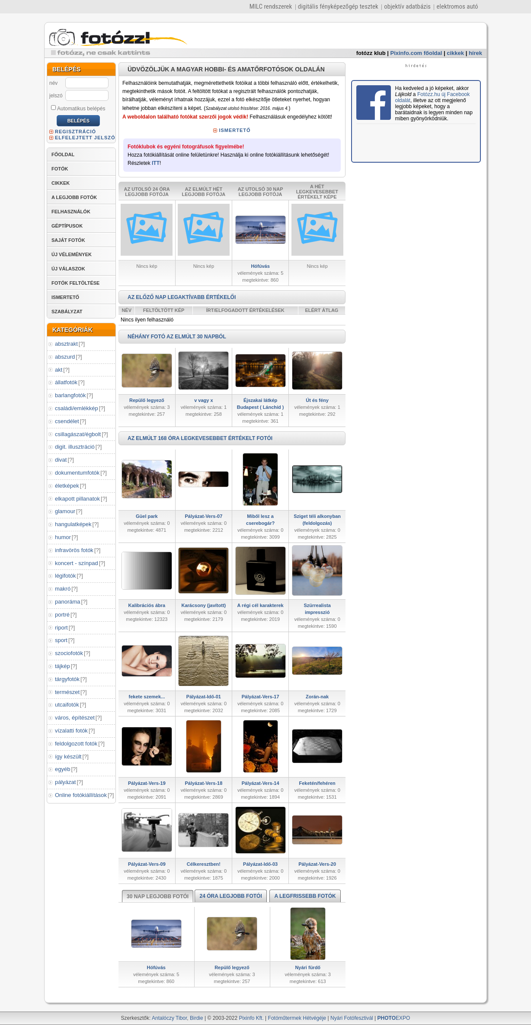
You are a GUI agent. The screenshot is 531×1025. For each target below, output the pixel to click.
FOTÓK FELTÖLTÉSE (75, 283)
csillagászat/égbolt (78, 434)
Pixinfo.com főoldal (416, 53)
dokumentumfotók (77, 472)
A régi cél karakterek (260, 605)
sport (61, 640)
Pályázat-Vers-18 (203, 783)
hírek (475, 53)
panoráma (67, 601)
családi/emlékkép (76, 408)
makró (62, 588)
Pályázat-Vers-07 (203, 516)
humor (63, 537)
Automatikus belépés (78, 108)
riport (61, 627)
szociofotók (69, 653)
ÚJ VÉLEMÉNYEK (71, 254)
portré (62, 614)
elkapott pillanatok (77, 498)
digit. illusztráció (75, 446)
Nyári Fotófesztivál (351, 1018)
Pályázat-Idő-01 (203, 696)
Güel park (147, 516)
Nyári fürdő (307, 967)
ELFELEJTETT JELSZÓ (85, 137)
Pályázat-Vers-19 (147, 783)
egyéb (62, 769)
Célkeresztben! (204, 864)
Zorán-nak (317, 696)
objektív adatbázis (407, 6)
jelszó (56, 96)
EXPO (393, 1018)
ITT (156, 163)
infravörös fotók (74, 550)
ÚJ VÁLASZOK (68, 268)
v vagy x (203, 400)
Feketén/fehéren (317, 783)
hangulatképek (73, 524)
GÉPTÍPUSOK (67, 225)
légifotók (65, 575)
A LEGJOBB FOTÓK (74, 197)
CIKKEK (60, 183)
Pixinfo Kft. (251, 1018)
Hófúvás (260, 266)
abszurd (65, 356)
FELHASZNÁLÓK (70, 211)
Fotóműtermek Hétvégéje (297, 1018)
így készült (68, 756)
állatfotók (66, 382)
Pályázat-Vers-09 (147, 864)
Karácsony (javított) (204, 605)
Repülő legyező (146, 400)
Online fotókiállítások (81, 795)
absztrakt (66, 344)
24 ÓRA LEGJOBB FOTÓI (230, 896)
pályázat (65, 782)
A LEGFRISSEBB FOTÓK (305, 896)
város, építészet (75, 717)
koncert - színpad (76, 563)
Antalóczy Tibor (169, 1018)
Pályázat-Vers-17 (260, 696)
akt (58, 369)
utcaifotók (67, 704)
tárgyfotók (67, 679)
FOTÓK (59, 168)
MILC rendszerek (271, 6)
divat (61, 459)
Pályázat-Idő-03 (260, 864)
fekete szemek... (146, 696)
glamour (65, 511)
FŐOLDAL (62, 154)
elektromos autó (457, 6)
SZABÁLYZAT (67, 311)
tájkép (62, 666)
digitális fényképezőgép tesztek (338, 6)
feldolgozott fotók (76, 743)
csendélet (67, 421)
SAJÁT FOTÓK (68, 240)
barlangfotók (70, 395)
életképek (67, 485)
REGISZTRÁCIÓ (75, 131)
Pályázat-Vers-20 (317, 864)
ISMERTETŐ (65, 297)
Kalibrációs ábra (147, 605)
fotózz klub (371, 53)
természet (67, 692)
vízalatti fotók (71, 730)
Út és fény (317, 400)
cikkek (455, 53)
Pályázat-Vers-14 (260, 783)
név (53, 83)
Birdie (196, 1018)
